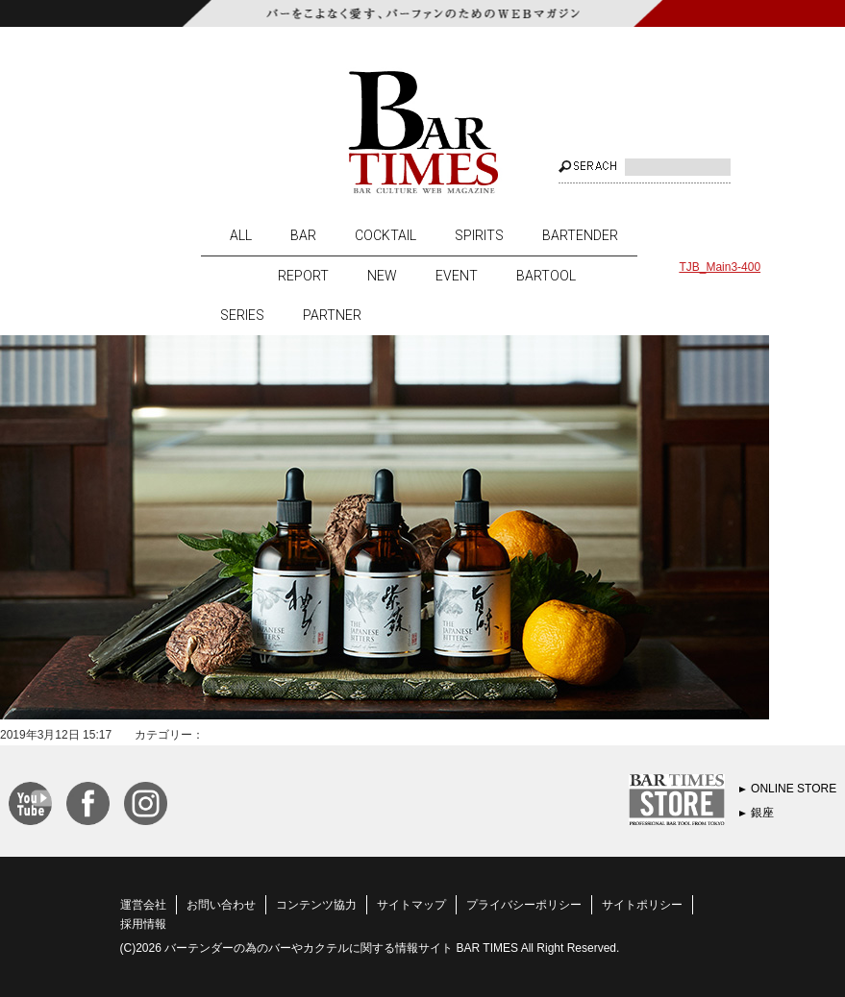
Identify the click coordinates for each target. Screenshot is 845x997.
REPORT (303, 275)
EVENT (456, 275)
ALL (241, 235)
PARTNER (332, 315)
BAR (303, 235)
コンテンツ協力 (316, 905)
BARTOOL (546, 275)
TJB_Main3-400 (719, 267)
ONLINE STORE (793, 788)
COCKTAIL (385, 235)
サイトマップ (411, 905)
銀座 (762, 812)
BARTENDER (580, 235)
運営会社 (143, 905)
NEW (382, 275)
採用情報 (143, 924)
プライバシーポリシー (524, 905)
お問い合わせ (221, 905)
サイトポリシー (642, 905)
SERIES (242, 315)
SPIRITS (479, 235)
